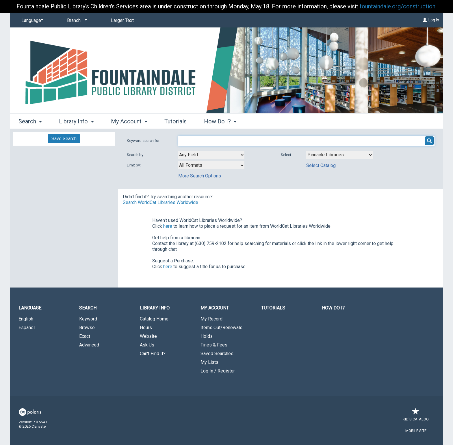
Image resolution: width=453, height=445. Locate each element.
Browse (87, 327)
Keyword (88, 319)
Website (148, 336)
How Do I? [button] (220, 121)
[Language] (31, 20)
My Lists (209, 362)
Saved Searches (216, 353)
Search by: (136, 155)
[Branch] (76, 20)
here (167, 226)
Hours (146, 327)
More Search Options (199, 176)
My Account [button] (129, 121)
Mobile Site (415, 431)
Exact (84, 336)
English (25, 319)
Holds (206, 336)
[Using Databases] (339, 155)
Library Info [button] (76, 121)
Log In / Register (217, 371)
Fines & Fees (213, 345)
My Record (211, 319)
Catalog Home (154, 319)
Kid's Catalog (416, 416)
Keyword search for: (144, 140)
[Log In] (425, 20)
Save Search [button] (64, 138)
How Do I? (333, 308)
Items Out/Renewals (221, 327)
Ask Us (147, 345)
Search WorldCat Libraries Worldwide (160, 202)
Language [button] (29, 308)
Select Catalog (321, 165)
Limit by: (134, 165)
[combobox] (211, 155)
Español (26, 327)
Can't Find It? (153, 353)
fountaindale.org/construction (397, 6)
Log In (433, 20)
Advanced (89, 345)
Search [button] (30, 121)
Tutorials (175, 121)
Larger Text (122, 20)
